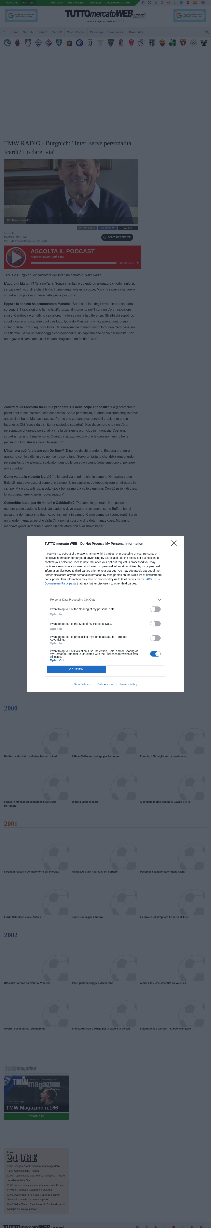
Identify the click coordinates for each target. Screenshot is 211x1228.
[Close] (175, 544)
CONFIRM (76, 669)
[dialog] (105, 614)
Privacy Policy (128, 684)
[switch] (155, 609)
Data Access (105, 684)
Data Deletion (82, 684)
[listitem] (105, 600)
